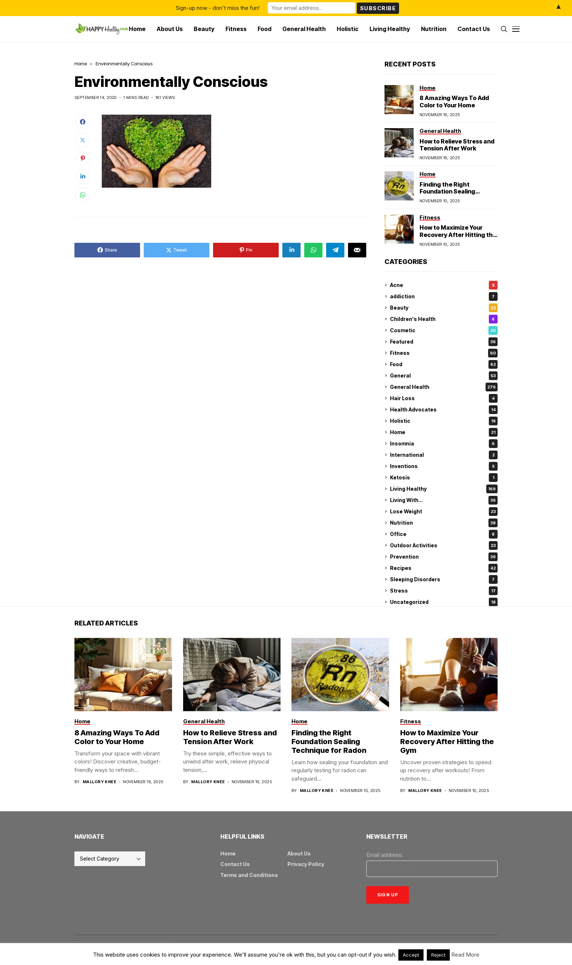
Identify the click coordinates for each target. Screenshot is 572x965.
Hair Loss (444, 398)
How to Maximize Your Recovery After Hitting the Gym (458, 234)
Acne (444, 285)
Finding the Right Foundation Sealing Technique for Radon (450, 191)
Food (444, 364)
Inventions (444, 466)
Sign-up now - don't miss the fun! (217, 7)
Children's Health (444, 319)
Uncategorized (444, 602)
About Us (299, 853)
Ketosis (444, 477)
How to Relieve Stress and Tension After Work (457, 145)
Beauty (444, 307)
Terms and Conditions (249, 875)
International (444, 455)
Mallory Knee (99, 782)
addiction (444, 296)
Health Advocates (444, 409)
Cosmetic (444, 330)
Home (80, 63)
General (444, 375)
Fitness (444, 353)
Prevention (444, 556)
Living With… (444, 500)
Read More (465, 954)
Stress (444, 590)
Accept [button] (411, 955)
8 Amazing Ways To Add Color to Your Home (454, 101)
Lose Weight (444, 511)
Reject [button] (438, 955)
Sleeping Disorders (444, 579)
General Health (444, 387)
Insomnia (444, 443)
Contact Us (235, 864)
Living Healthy (444, 489)
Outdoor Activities (444, 545)
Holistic (444, 421)
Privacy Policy (305, 864)
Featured (444, 341)
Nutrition (444, 522)
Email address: (384, 854)
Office (444, 534)
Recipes (444, 568)
